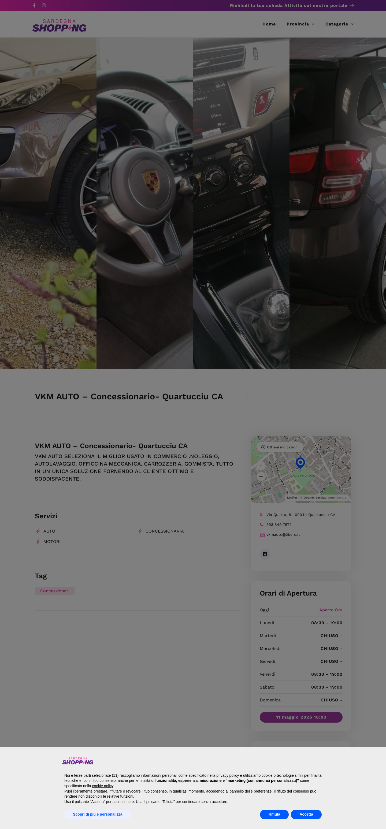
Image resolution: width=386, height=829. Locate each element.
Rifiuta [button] (274, 814)
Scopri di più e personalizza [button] (97, 814)
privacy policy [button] (227, 775)
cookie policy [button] (102, 786)
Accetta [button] (306, 814)
